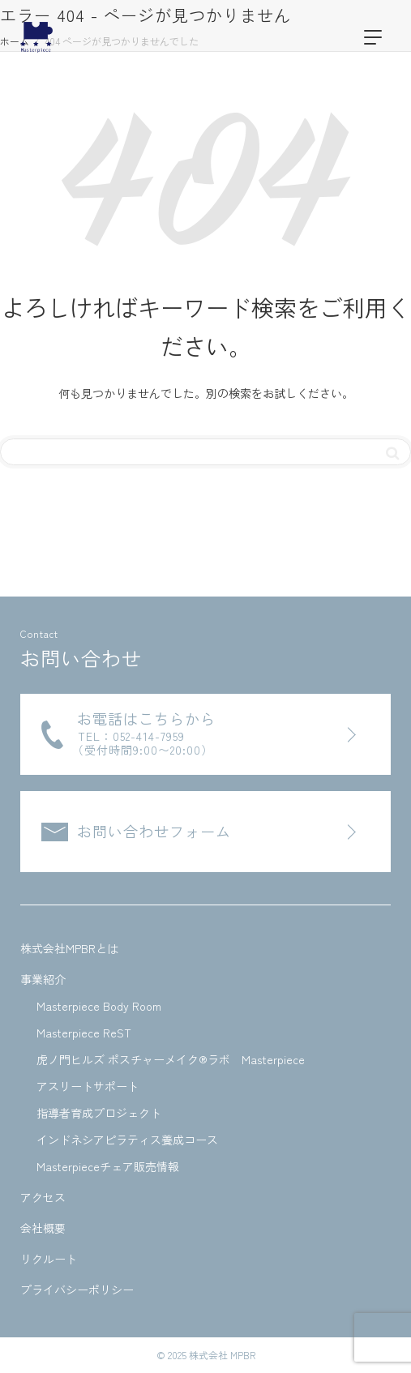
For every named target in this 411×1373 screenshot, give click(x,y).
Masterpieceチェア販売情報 (107, 1166)
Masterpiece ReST (83, 1032)
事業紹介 (43, 979)
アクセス (43, 1197)
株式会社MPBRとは (69, 948)
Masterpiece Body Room (98, 1006)
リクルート (48, 1259)
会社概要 (43, 1228)
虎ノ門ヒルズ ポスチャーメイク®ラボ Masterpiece (170, 1059)
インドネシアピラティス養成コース (127, 1139)
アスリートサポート (87, 1086)
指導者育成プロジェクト (98, 1113)
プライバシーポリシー (77, 1289)
